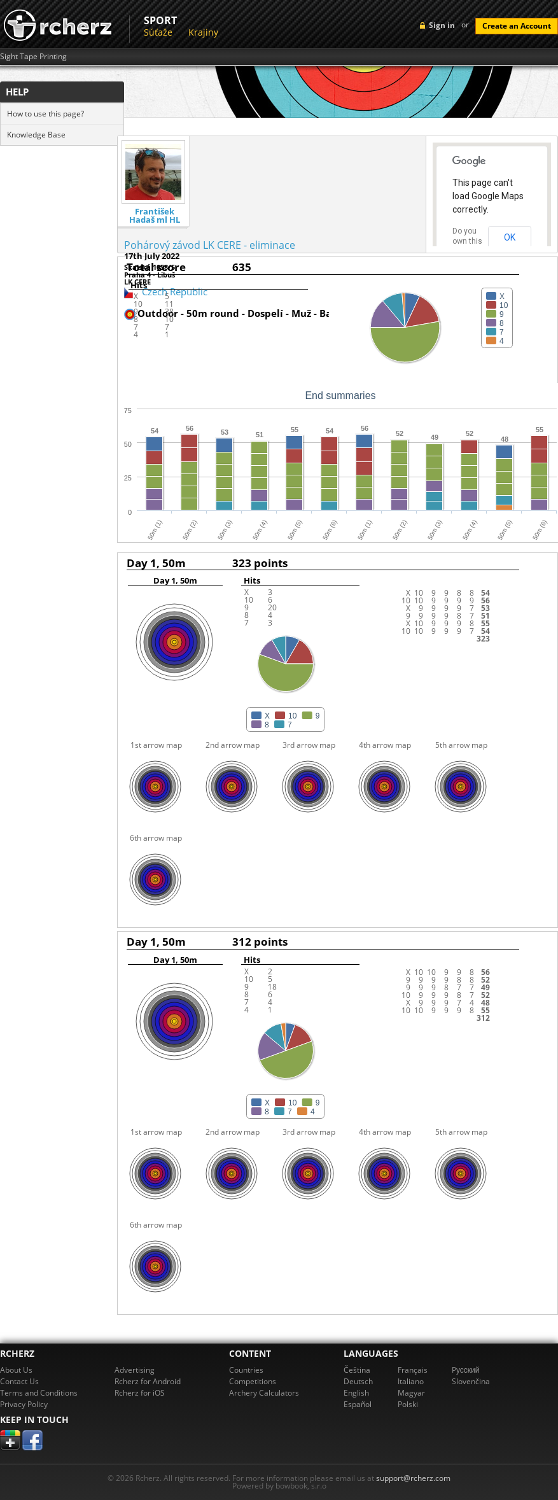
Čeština (357, 1369)
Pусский (466, 1369)
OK (509, 237)
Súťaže (158, 32)
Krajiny (203, 32)
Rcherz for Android (148, 1381)
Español (358, 1404)
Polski (408, 1404)
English (356, 1392)
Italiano (411, 1381)
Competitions (252, 1381)
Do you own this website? (467, 241)
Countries (246, 1369)
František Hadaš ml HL (154, 215)
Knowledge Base (36, 134)
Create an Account (516, 25)
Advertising (135, 1369)
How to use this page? (45, 113)
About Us (16, 1369)
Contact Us (19, 1381)
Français (413, 1369)
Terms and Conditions (39, 1392)
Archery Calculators (264, 1392)
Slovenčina (471, 1381)
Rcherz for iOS (140, 1392)
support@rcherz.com (413, 1478)
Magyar (411, 1392)
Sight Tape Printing (33, 56)
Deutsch (358, 1381)
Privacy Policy (24, 1404)
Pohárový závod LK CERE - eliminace (209, 245)
